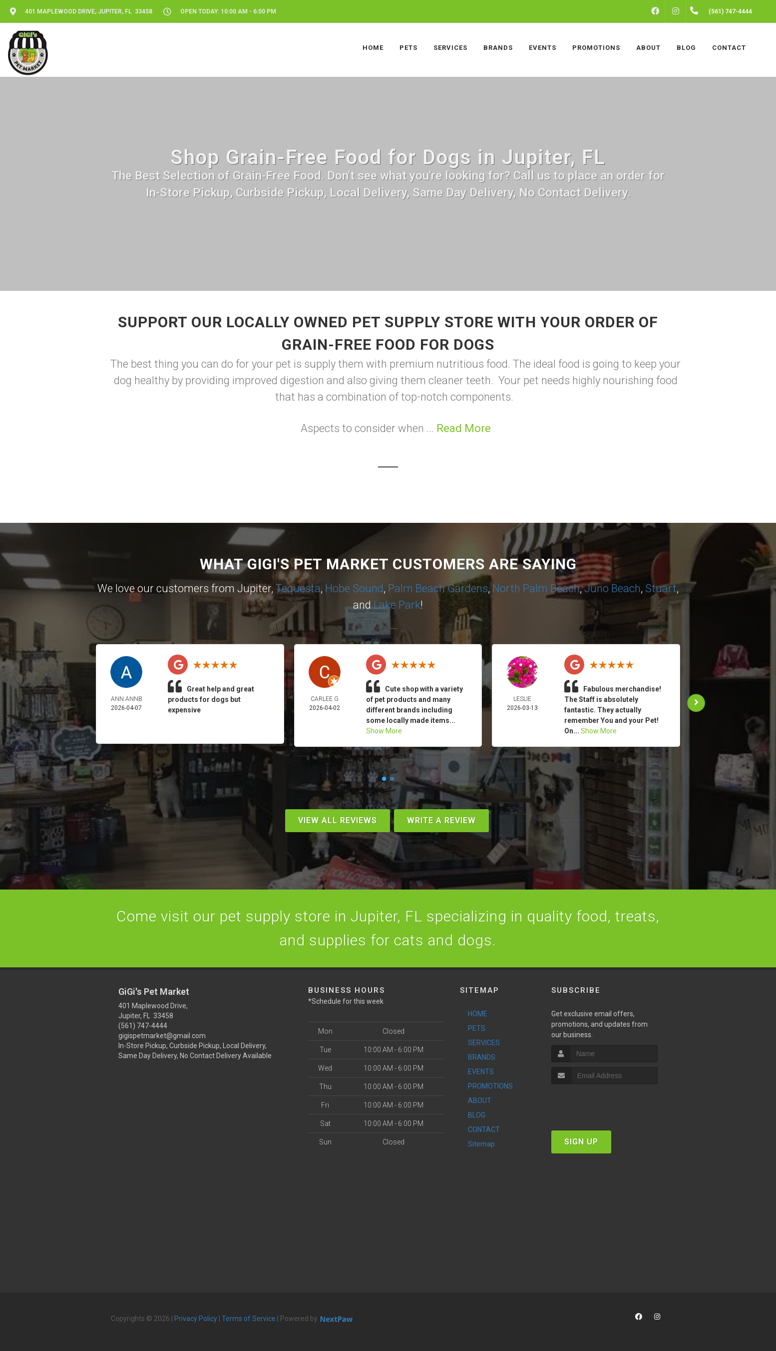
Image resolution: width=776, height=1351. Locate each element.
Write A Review (441, 820)
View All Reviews (337, 820)
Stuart (661, 588)
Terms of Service (249, 1319)
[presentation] (604, 1103)
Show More (384, 731)
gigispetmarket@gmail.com (162, 1036)
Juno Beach (612, 588)
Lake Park (397, 605)
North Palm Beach (536, 588)
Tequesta (298, 588)
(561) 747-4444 (142, 1026)
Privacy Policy (195, 1319)
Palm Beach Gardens (438, 588)
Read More (463, 428)
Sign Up (581, 1141)
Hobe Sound (354, 588)
